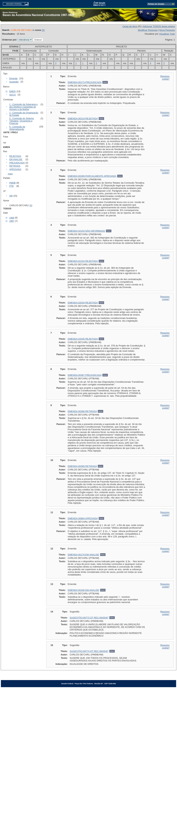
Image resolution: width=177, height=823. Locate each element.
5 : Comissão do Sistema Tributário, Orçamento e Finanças (21, 121)
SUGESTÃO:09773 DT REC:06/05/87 (89, 617)
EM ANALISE (15, 159)
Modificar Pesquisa (147, 30)
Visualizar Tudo (167, 33)
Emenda (13, 78)
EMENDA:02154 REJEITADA (83, 261)
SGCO (12, 95)
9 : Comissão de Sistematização (17, 128)
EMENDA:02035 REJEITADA (83, 339)
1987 (11, 221)
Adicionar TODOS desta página (158, 26)
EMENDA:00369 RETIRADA (82, 466)
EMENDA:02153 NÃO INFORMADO (86, 231)
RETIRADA (14, 166)
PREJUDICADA (17, 163)
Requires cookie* (165, 77)
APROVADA (15, 169)
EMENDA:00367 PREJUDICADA (85, 375)
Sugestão (14, 82)
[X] (43, 30)
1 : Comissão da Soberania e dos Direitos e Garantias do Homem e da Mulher (23, 107)
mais (10, 173)
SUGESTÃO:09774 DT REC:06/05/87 (89, 651)
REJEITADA (15, 156)
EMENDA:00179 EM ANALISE (83, 554)
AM (11, 196)
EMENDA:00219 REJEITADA (83, 118)
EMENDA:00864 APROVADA (83, 518)
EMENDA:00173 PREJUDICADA (85, 82)
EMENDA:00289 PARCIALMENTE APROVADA (92, 176)
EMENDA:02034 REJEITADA (83, 302)
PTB (11, 186)
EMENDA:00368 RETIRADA (82, 411)
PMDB (12, 183)
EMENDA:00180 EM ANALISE (83, 590)
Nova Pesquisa (167, 30)
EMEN (12, 91)
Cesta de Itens (129, 26)
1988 (11, 218)
